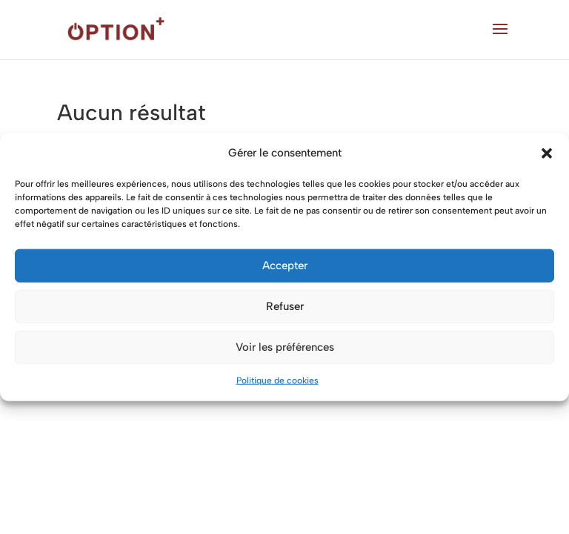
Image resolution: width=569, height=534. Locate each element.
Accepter (284, 265)
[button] (546, 153)
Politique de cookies (277, 380)
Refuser (285, 306)
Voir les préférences (285, 347)
